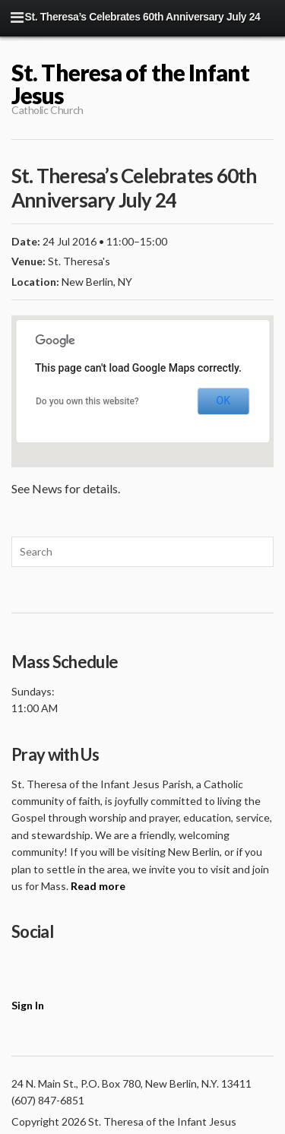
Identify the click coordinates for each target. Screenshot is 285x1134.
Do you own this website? (87, 401)
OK (223, 400)
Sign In (27, 1005)
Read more (98, 885)
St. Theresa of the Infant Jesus (130, 84)
